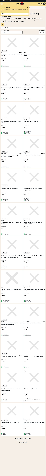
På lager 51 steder (5, 234)
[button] (23, 28)
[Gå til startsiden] (20, 3)
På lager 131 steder (6, 133)
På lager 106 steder (28, 301)
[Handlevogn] (44, 3)
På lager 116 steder (6, 335)
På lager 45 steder (28, 335)
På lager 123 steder (6, 200)
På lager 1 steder (27, 200)
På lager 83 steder (28, 234)
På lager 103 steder (28, 66)
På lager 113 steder (28, 167)
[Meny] (1, 3)
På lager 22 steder (28, 400)
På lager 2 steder (5, 301)
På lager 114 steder (28, 434)
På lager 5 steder (5, 267)
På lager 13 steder (28, 133)
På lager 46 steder (28, 267)
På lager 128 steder (28, 99)
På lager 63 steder (5, 367)
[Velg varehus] (39, 3)
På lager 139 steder (6, 66)
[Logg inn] (41, 3)
